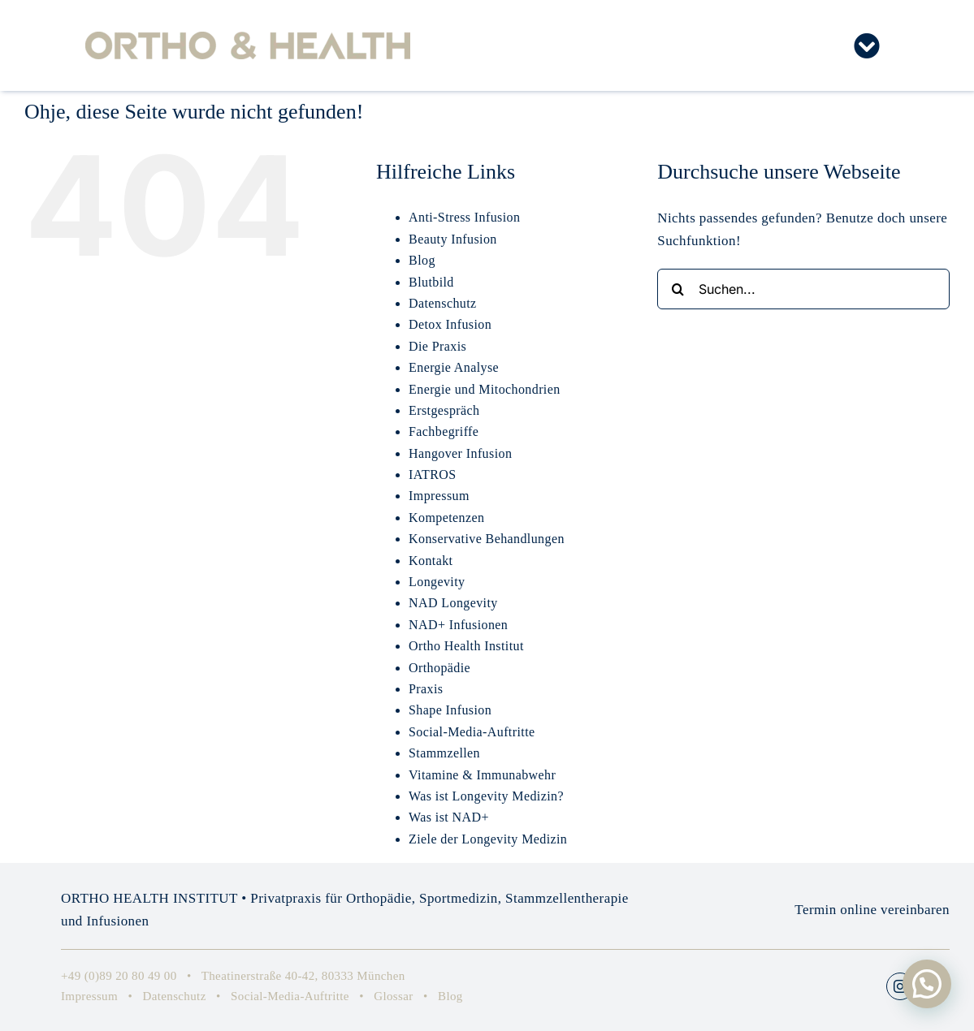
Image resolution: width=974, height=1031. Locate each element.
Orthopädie (439, 668)
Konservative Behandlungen (487, 539)
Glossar (393, 996)
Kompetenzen (446, 517)
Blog (422, 260)
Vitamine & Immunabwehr (482, 775)
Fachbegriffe (443, 431)
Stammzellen (444, 753)
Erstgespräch (444, 410)
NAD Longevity (453, 603)
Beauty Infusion (453, 239)
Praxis (426, 689)
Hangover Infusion (460, 453)
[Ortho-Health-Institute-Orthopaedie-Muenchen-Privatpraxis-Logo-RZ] (247, 38)
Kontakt (430, 560)
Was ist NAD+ (449, 817)
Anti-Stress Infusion (464, 217)
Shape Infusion (450, 710)
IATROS (432, 474)
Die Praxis (437, 346)
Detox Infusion (450, 324)
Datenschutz (442, 303)
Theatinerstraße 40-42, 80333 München (303, 975)
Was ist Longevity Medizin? (486, 796)
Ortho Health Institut (466, 646)
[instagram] (900, 986)
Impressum (439, 496)
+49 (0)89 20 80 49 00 (119, 975)
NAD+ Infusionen (458, 625)
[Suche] (677, 289)
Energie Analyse (454, 367)
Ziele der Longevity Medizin (488, 839)
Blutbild (431, 282)
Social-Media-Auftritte (472, 732)
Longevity (437, 582)
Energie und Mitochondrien (485, 389)
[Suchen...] (803, 289)
